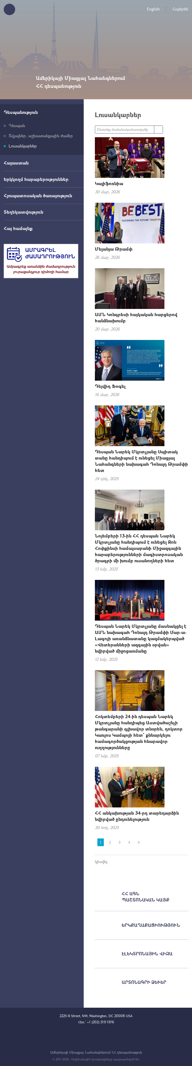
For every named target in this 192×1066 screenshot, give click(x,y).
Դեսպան (17, 125)
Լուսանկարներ (23, 145)
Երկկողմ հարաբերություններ (36, 179)
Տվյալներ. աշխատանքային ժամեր (41, 135)
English (153, 8)
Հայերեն (180, 8)
